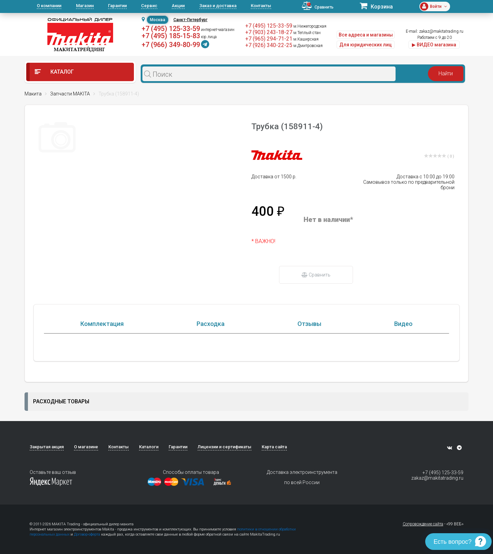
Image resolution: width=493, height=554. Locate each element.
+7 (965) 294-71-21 (268, 38)
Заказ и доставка (217, 5)
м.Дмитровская (308, 45)
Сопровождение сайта (423, 524)
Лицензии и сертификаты (224, 446)
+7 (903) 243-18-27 (268, 32)
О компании (49, 5)
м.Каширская (306, 39)
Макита (33, 93)
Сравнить (316, 275)
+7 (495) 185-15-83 (171, 36)
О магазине (86, 446)
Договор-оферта (87, 534)
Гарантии (117, 5)
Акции (178, 5)
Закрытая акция (47, 446)
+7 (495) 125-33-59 (171, 29)
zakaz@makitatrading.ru (441, 31)
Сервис (149, 5)
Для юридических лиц (365, 44)
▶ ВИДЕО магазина (434, 44)
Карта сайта (274, 446)
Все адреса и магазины (366, 35)
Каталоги (148, 446)
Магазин (85, 5)
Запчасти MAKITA (70, 93)
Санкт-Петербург (190, 19)
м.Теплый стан (307, 32)
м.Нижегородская (309, 26)
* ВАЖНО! (263, 241)
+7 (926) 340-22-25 (268, 45)
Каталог (54, 72)
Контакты (261, 5)
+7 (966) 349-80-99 (171, 45)
